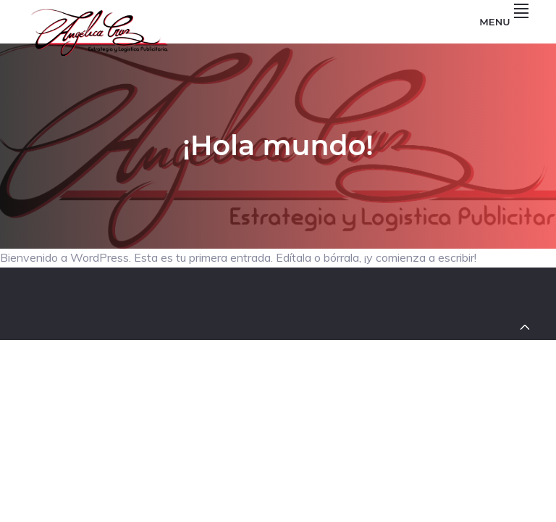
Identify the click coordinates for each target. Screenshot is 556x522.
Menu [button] (503, 22)
